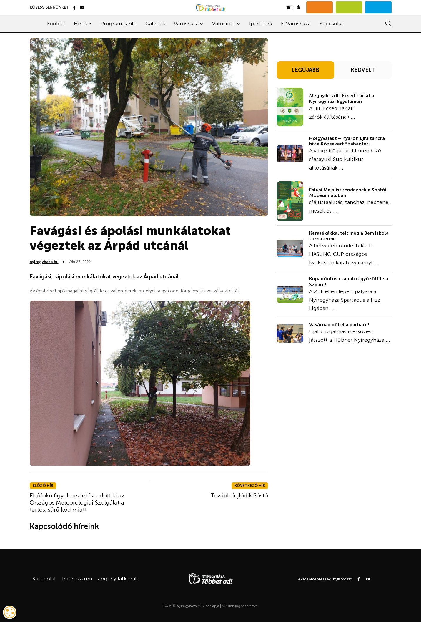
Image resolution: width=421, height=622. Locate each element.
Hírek (80, 23)
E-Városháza (296, 23)
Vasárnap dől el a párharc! (339, 324)
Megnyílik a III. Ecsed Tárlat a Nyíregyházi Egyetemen (341, 98)
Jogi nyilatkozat (117, 578)
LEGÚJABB (305, 70)
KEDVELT (363, 70)
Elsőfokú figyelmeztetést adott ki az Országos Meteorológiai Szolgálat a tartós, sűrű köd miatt (77, 502)
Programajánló (119, 23)
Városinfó (224, 23)
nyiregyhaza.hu (44, 262)
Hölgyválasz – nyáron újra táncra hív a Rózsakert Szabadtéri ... (347, 141)
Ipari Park (260, 23)
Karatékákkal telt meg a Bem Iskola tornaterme (349, 235)
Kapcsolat (331, 23)
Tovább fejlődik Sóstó (239, 495)
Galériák (155, 23)
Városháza (186, 23)
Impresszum (77, 578)
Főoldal (56, 23)
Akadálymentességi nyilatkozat (325, 579)
